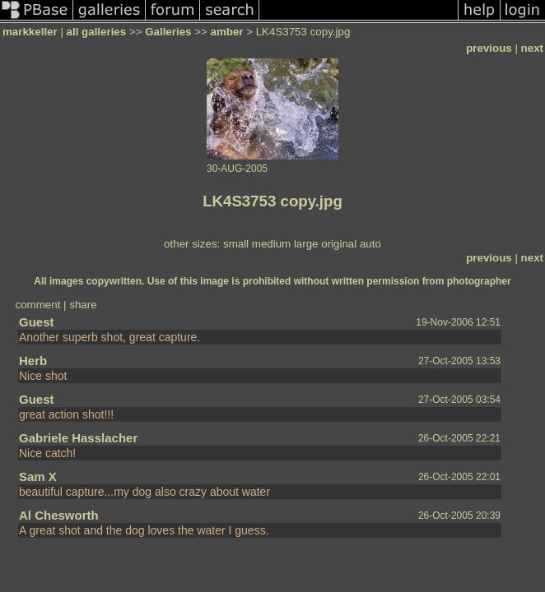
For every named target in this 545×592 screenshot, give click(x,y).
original (338, 244)
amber (226, 31)
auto (370, 244)
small (236, 244)
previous (489, 48)
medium (271, 244)
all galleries (97, 31)
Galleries (168, 31)
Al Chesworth (59, 515)
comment (38, 304)
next (532, 48)
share (82, 304)
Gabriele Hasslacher (78, 438)
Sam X (38, 476)
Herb (33, 361)
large (306, 244)
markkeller (30, 31)
